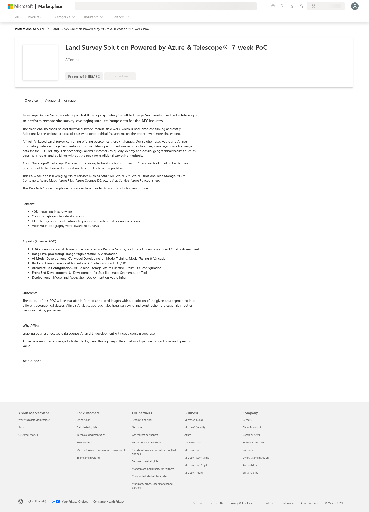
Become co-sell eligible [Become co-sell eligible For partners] (145, 461)
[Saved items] (292, 6)
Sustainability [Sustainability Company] (250, 472)
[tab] (33, 100)
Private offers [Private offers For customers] (84, 442)
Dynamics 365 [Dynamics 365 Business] (192, 442)
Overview (32, 100)
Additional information (61, 100)
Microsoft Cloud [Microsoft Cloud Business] (193, 420)
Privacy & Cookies (240, 503)
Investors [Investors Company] (248, 450)
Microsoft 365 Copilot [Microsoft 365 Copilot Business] (196, 465)
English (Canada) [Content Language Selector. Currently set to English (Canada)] (35, 501)
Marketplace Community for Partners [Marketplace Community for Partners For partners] (153, 469)
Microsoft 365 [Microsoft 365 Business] (192, 450)
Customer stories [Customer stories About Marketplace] (28, 435)
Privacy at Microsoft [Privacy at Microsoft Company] (254, 442)
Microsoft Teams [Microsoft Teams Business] (194, 472)
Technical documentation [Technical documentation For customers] (91, 435)
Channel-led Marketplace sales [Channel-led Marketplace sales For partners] (150, 476)
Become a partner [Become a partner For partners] (142, 420)
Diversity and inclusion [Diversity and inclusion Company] (256, 457)
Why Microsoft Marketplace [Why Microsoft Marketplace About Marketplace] (34, 420)
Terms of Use (266, 503)
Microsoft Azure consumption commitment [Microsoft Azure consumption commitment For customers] (101, 450)
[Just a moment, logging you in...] (354, 6)
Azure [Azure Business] (187, 435)
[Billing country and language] (326, 6)
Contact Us (216, 503)
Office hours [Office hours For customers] (83, 420)
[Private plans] (301, 6)
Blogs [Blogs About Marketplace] (21, 427)
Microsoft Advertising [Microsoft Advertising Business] (196, 457)
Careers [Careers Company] (247, 420)
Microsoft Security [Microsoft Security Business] (194, 427)
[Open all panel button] (14, 17)
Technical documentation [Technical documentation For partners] (146, 442)
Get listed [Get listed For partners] (137, 427)
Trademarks (287, 503)
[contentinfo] (48, 29)
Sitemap (198, 503)
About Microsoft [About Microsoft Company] (252, 427)
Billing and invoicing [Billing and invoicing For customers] (88, 457)
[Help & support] (282, 6)
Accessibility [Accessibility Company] (250, 465)
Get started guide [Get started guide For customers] (87, 427)
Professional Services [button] (29, 28)
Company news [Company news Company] (251, 435)
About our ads (309, 503)
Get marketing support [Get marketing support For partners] (145, 435)
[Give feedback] (273, 6)
